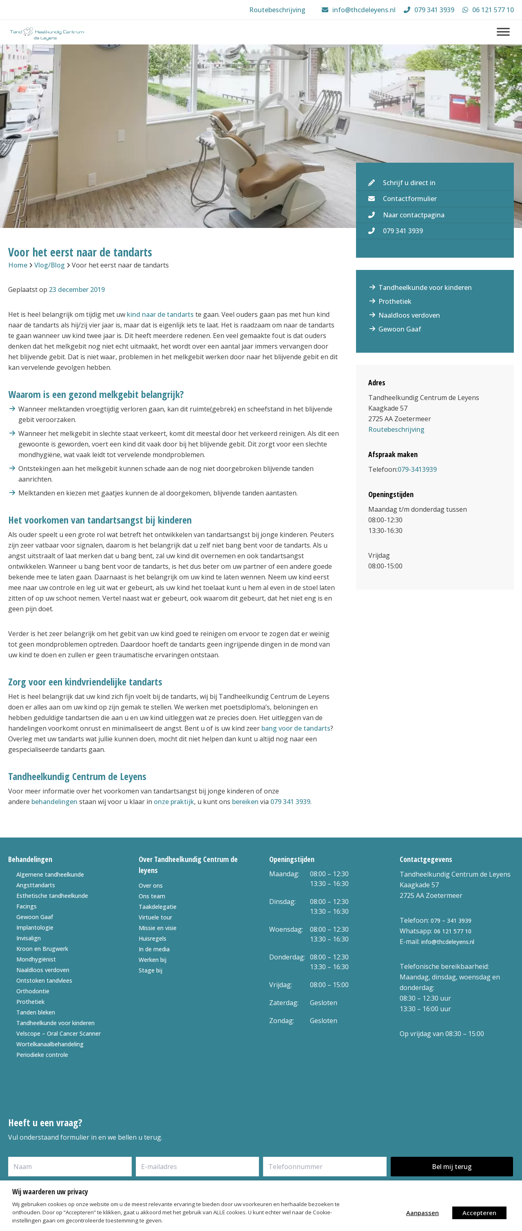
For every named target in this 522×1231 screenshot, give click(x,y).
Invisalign (28, 938)
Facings (26, 906)
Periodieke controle (42, 1055)
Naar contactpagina (414, 214)
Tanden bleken (35, 1012)
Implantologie (34, 927)
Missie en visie (158, 928)
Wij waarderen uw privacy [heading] (50, 1191)
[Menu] (503, 31)
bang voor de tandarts (295, 728)
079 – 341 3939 (451, 920)
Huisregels (152, 938)
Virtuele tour (155, 917)
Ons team (152, 896)
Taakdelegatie (158, 907)
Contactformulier (410, 198)
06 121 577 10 (452, 931)
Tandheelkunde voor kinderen (425, 287)
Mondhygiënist (36, 959)
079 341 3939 (290, 801)
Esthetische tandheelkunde (52, 895)
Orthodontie (32, 991)
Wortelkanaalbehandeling (50, 1044)
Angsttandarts (35, 885)
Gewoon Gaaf (399, 329)
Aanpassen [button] (422, 1213)
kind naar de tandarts (160, 314)
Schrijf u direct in (409, 182)
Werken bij (152, 960)
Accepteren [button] (479, 1213)
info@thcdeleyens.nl (447, 942)
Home (17, 265)
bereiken (245, 801)
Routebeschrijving (396, 429)
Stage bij (150, 970)
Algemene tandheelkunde (50, 874)
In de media (154, 949)
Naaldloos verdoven (409, 315)
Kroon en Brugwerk (42, 949)
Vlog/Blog (49, 265)
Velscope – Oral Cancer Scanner (58, 1033)
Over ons (151, 885)
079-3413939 (417, 469)
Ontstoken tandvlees (44, 980)
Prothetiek (394, 301)
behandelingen (54, 801)
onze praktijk (174, 801)
